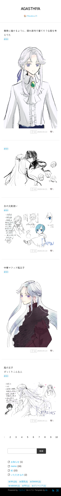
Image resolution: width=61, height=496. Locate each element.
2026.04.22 (42, 132)
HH (11, 482)
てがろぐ (22, 490)
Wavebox (31, 15)
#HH (6, 39)
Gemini (35, 482)
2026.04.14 (42, 351)
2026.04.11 (42, 421)
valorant (13, 486)
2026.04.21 (42, 189)
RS (25, 486)
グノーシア (38, 486)
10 (56, 437)
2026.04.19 (42, 251)
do (46, 490)
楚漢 (23, 482)
